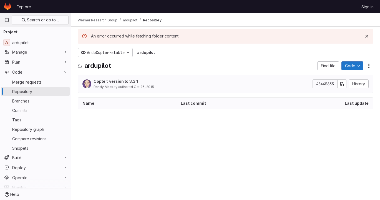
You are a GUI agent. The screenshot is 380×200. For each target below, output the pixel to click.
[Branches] (35, 100)
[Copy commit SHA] (342, 83)
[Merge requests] (35, 82)
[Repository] (35, 91)
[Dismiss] (366, 36)
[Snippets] (35, 148)
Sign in (367, 6)
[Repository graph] (35, 129)
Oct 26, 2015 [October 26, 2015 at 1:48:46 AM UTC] (144, 87)
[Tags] (35, 119)
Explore (24, 6)
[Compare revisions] (35, 138)
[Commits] (35, 110)
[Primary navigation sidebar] (6, 20)
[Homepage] (7, 6)
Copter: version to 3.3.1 (116, 81)
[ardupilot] (35, 42)
